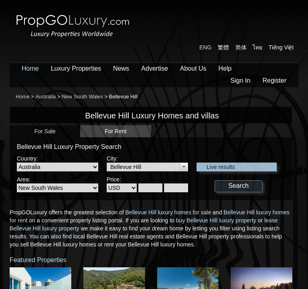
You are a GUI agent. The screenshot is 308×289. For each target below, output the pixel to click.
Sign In (241, 80)
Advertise (154, 68)
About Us (193, 68)
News (121, 68)
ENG (205, 47)
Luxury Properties (76, 68)
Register (274, 80)
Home (30, 68)
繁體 (223, 47)
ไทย (257, 47)
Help (225, 68)
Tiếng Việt (281, 47)
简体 (241, 47)
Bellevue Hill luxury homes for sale (168, 212)
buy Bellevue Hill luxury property (216, 220)
